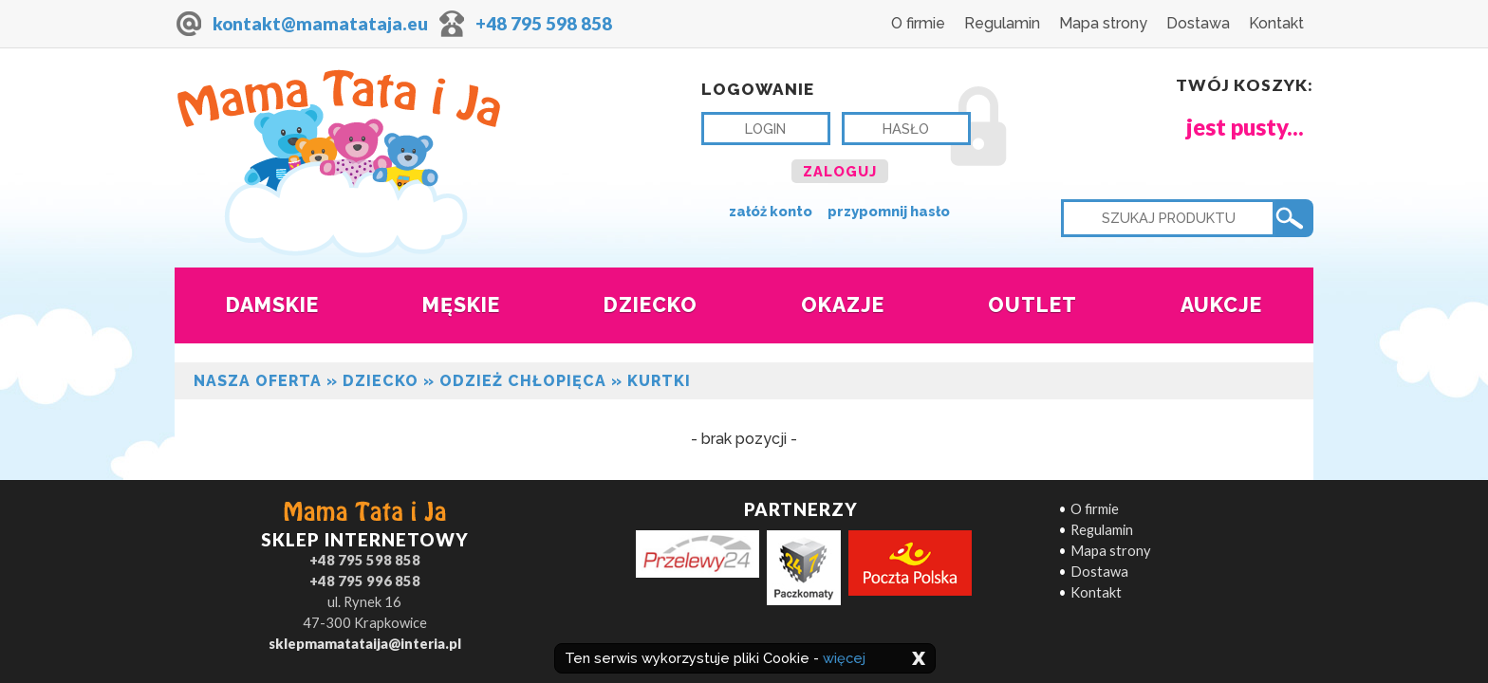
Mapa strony (1103, 23)
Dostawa (1198, 23)
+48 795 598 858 (543, 23)
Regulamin (1002, 23)
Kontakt (1276, 23)
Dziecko (380, 381)
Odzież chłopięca (522, 381)
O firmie (918, 23)
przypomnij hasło (889, 211)
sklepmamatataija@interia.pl (365, 644)
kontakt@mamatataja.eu (320, 23)
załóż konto (770, 211)
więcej (844, 658)
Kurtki (659, 381)
